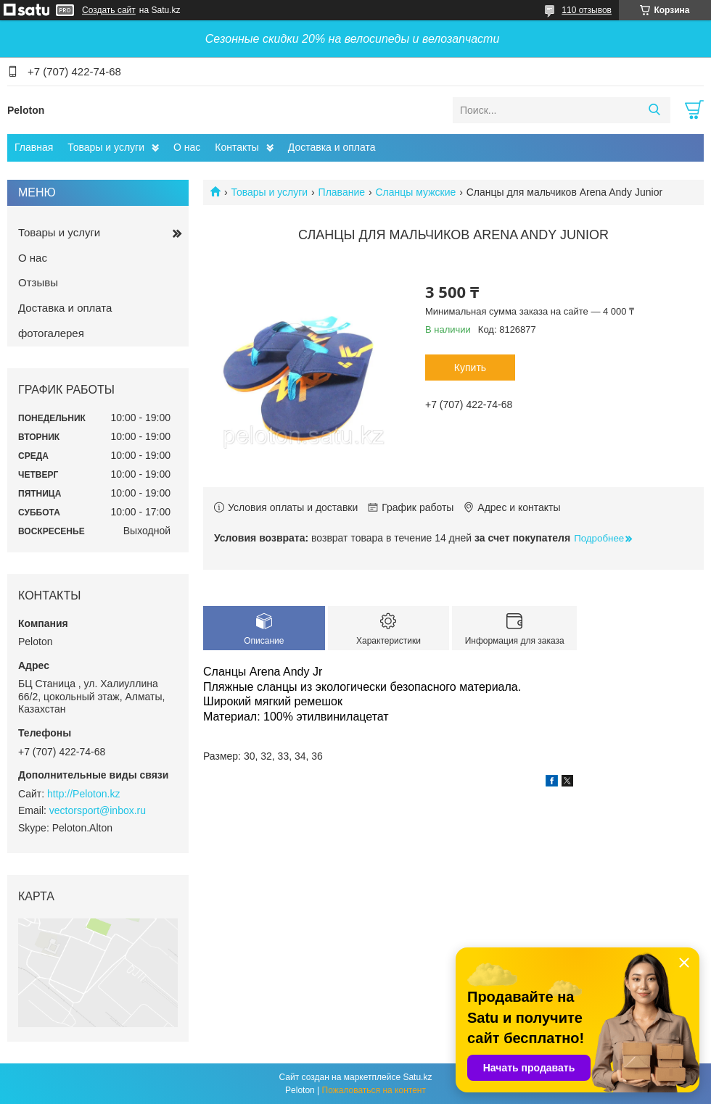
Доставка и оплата (332, 147)
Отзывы (38, 282)
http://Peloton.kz (83, 794)
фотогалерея (51, 333)
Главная (34, 147)
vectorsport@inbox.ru (97, 810)
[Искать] (654, 110)
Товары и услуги (105, 147)
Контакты (236, 147)
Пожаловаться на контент (374, 1090)
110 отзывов (587, 10)
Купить (470, 367)
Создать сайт (109, 10)
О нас (186, 147)
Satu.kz (417, 1077)
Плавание (341, 192)
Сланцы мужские (415, 192)
